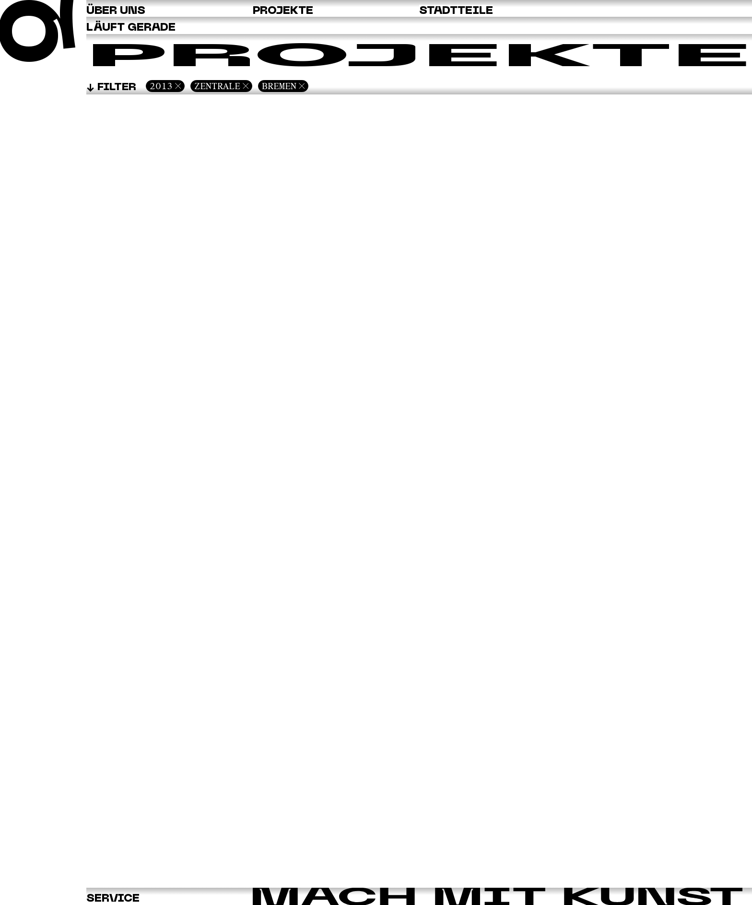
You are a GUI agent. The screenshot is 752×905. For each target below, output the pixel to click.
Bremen (279, 86)
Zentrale (217, 86)
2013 (161, 86)
